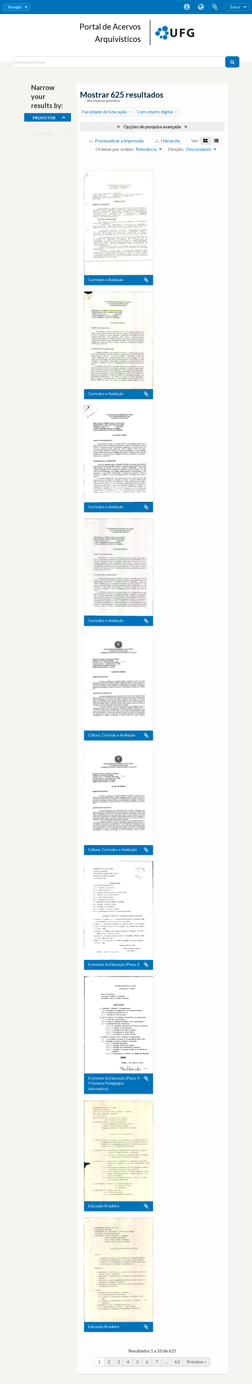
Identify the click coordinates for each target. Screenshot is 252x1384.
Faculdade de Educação (55, 134)
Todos (39, 125)
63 (177, 1361)
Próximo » (196, 1361)
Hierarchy (167, 140)
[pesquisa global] (120, 62)
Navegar (15, 7)
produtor (44, 117)
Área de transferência (215, 7)
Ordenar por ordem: (114, 149)
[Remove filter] (130, 112)
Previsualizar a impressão (116, 140)
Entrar (235, 7)
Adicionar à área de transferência (146, 280)
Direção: (176, 149)
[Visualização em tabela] (216, 140)
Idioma (201, 7)
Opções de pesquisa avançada (152, 126)
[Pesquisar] (232, 62)
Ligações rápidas (187, 7)
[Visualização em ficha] (205, 140)
